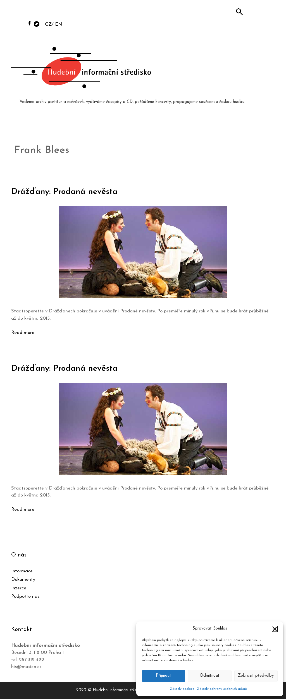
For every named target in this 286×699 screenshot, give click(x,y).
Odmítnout (210, 676)
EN (58, 24)
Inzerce (18, 588)
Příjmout (163, 676)
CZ (48, 24)
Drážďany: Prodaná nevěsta (64, 191)
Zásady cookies (182, 689)
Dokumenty (23, 579)
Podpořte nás (25, 596)
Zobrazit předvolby (256, 676)
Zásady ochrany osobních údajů (222, 689)
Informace (22, 571)
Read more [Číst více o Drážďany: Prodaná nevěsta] (22, 332)
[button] (275, 628)
